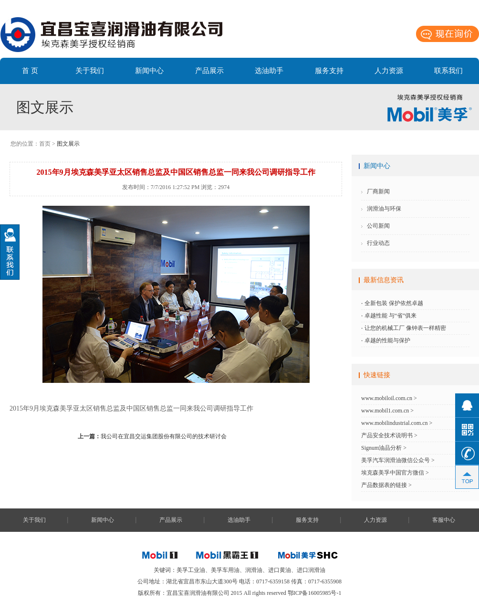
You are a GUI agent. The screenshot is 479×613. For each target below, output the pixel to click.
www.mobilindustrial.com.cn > (396, 423)
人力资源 (389, 70)
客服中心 (443, 520)
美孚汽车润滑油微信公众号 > (398, 460)
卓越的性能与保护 (387, 340)
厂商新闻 (378, 191)
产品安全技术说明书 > (389, 435)
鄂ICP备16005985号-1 (315, 593)
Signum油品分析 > (383, 447)
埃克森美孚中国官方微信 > (395, 472)
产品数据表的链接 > (386, 485)
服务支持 (329, 70)
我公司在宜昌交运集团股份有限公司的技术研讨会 (152, 436)
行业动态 (378, 243)
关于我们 (89, 70)
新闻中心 (149, 70)
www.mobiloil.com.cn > (389, 398)
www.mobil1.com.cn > (387, 410)
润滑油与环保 (384, 208)
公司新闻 (378, 225)
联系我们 (448, 70)
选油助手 (269, 70)
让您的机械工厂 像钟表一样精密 (405, 328)
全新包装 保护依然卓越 (393, 303)
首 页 (30, 70)
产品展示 (209, 70)
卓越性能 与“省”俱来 (390, 315)
